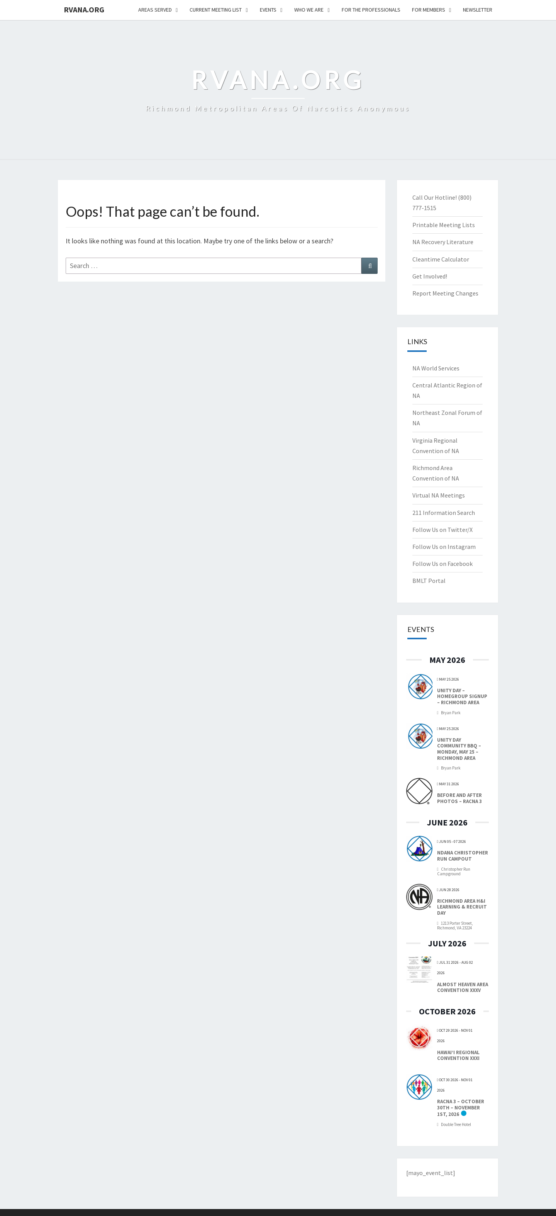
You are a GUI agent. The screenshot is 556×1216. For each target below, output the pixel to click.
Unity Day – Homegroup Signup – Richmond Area (462, 696)
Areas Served (155, 9)
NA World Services (435, 368)
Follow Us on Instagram (444, 546)
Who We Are (309, 9)
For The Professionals (371, 9)
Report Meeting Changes (445, 293)
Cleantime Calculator (440, 259)
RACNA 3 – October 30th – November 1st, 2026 (460, 1107)
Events (268, 9)
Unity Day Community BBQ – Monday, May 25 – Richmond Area (459, 749)
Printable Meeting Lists (443, 225)
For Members (428, 9)
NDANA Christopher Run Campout (462, 855)
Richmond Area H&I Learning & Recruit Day (462, 907)
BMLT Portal (429, 580)
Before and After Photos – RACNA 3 (459, 798)
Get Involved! (429, 276)
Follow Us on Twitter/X (442, 529)
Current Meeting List (216, 9)
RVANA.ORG (84, 9)
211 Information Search (443, 512)
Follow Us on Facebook (442, 563)
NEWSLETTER (477, 9)
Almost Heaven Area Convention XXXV (462, 987)
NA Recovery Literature (442, 242)
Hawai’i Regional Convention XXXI (458, 1055)
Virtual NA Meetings (438, 495)
